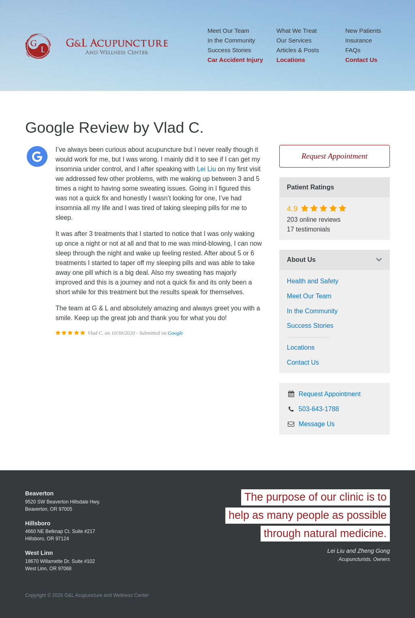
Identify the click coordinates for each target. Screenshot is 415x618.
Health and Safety (312, 281)
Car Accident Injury (235, 59)
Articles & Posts (297, 50)
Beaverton (39, 493)
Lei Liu (206, 169)
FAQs (353, 50)
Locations (290, 59)
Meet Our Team (228, 30)
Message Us (311, 423)
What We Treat (296, 30)
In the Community (231, 40)
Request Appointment (335, 156)
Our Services (294, 40)
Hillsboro (37, 523)
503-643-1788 (313, 409)
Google (175, 333)
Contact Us (361, 59)
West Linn (39, 553)
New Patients (363, 30)
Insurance (358, 40)
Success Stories (229, 50)
